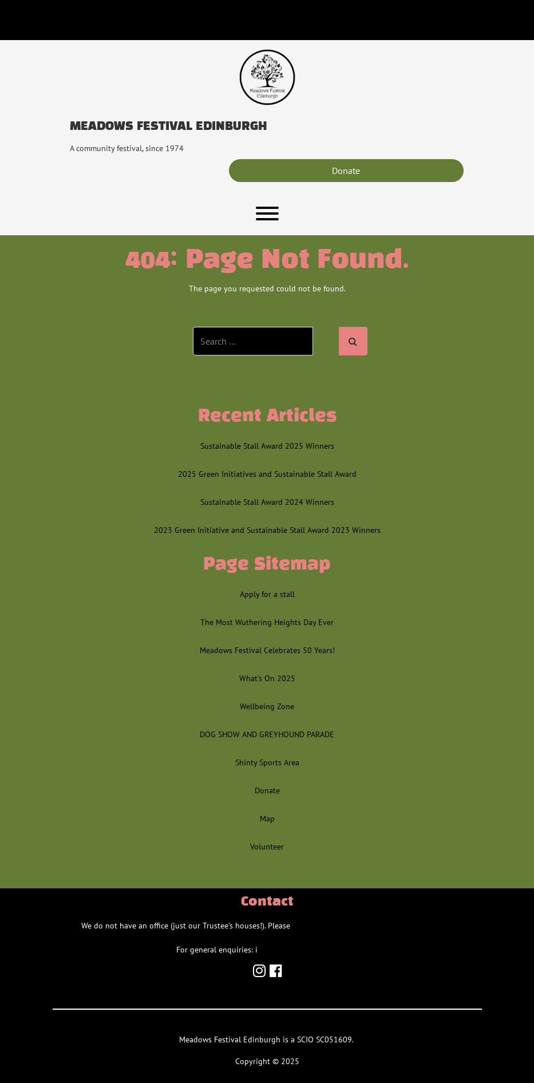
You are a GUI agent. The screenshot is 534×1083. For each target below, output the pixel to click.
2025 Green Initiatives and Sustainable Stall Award (267, 474)
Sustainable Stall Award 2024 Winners (267, 502)
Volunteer (267, 846)
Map (267, 818)
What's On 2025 (267, 678)
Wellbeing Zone (267, 706)
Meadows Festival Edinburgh (168, 126)
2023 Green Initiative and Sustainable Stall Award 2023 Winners (267, 530)
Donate (346, 170)
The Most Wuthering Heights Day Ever (267, 622)
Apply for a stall (267, 594)
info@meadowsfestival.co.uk (308, 949)
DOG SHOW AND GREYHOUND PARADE (267, 734)
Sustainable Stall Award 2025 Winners (267, 446)
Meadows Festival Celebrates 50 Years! (267, 650)
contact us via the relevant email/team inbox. (371, 925)
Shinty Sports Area (267, 762)
